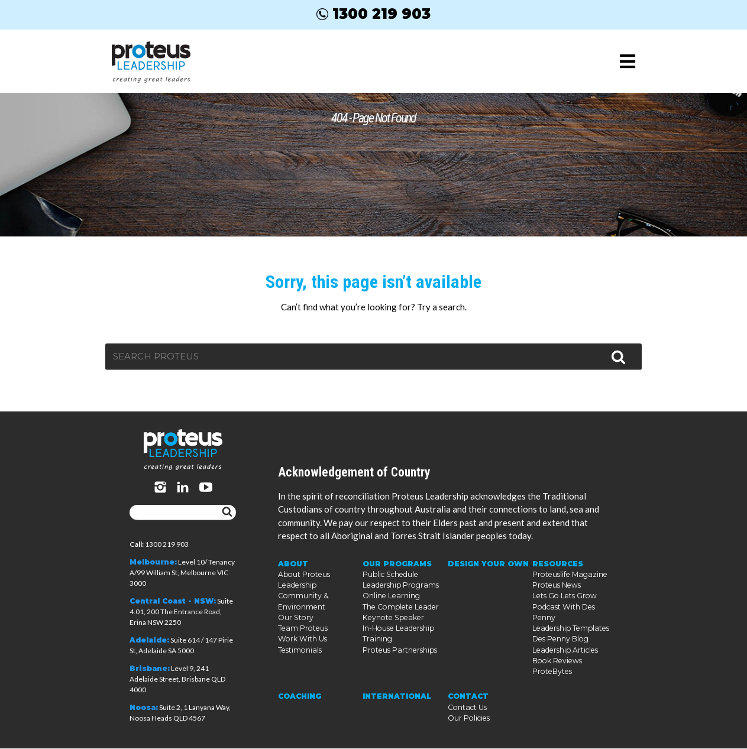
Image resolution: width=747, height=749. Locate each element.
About (293, 576)
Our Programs (396, 576)
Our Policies (468, 718)
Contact (468, 697)
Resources (557, 576)
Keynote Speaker (391, 629)
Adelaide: (149, 640)
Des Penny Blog (559, 640)
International (397, 697)
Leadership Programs (399, 598)
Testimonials (299, 661)
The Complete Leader (399, 619)
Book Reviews (556, 661)
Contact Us (467, 707)
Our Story (295, 629)
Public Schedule (389, 587)
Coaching (299, 697)
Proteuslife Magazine (568, 587)
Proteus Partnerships (399, 661)
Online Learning (390, 608)
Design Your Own (487, 576)
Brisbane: (150, 668)
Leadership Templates (569, 629)
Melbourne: (153, 562)
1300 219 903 (373, 13)
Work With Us (301, 651)
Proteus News (555, 598)
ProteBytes (551, 672)
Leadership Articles (564, 651)
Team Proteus (301, 640)
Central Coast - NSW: (173, 601)
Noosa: (144, 707)
